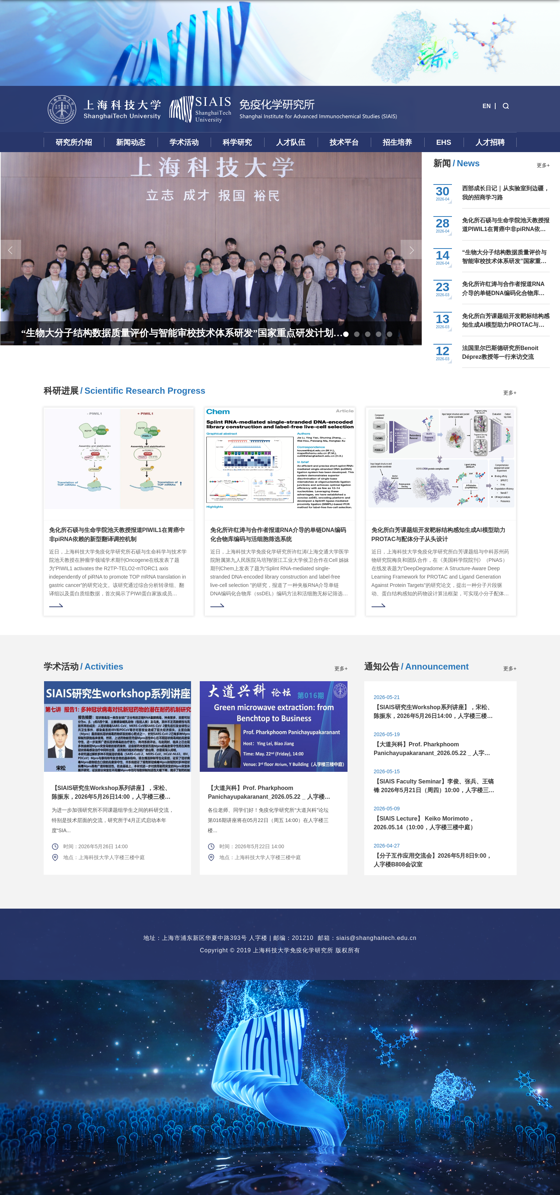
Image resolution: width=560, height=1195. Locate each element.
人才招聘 (490, 142)
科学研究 (237, 142)
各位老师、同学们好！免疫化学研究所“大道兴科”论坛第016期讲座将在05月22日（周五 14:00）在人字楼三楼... (268, 820)
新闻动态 (130, 142)
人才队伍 (290, 142)
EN (486, 106)
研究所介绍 (74, 142)
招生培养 (397, 142)
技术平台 (344, 142)
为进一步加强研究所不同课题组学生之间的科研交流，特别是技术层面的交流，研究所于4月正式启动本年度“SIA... (113, 820)
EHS (443, 142)
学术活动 (184, 142)
